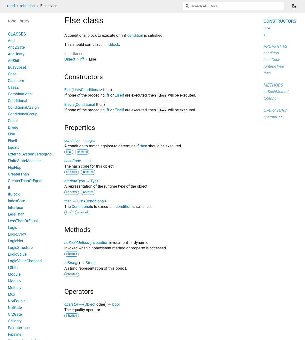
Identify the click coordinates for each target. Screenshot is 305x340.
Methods (273, 85)
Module (14, 274)
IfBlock (14, 194)
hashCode (72, 161)
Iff (82, 59)
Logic (90, 140)
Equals (13, 147)
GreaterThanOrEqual (25, 181)
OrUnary (14, 321)
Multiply (14, 287)
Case (12, 74)
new (267, 28)
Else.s (69, 104)
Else (67, 90)
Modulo (14, 281)
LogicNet (15, 241)
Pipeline (14, 334)
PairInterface (19, 327)
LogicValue (17, 254)
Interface (15, 207)
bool (116, 304)
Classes (17, 33)
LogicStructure (20, 247)
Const (13, 120)
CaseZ (13, 87)
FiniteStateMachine (24, 161)
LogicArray (17, 234)
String (91, 263)
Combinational (20, 94)
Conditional (90, 90)
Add (11, 40)
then (143, 146)
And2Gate (16, 47)
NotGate (15, 307)
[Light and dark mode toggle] (294, 6)
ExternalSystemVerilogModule (33, 154)
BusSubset (17, 67)
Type (95, 181)
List (76, 90)
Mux (11, 294)
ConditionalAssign (23, 107)
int (88, 161)
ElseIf (119, 95)
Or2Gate (15, 314)
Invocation (99, 242)
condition (135, 35)
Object (69, 59)
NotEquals (16, 301)
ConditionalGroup (22, 114)
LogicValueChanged (25, 261)
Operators (275, 110)
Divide (13, 127)
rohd (11, 6)
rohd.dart (27, 6)
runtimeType (74, 181)
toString (70, 263)
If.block (113, 44)
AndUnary (16, 54)
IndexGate (16, 201)
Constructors (280, 21)
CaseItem (16, 80)
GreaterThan (18, 174)
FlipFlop (14, 167)
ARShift (14, 60)
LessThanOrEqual (23, 221)
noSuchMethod (76, 242)
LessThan (16, 214)
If (9, 187)
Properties (275, 46)
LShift (13, 267)
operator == (73, 304)
